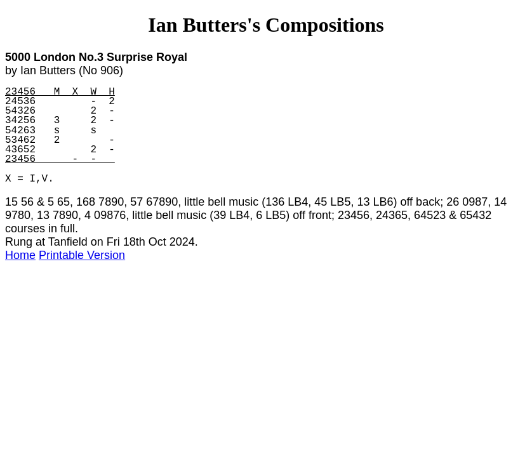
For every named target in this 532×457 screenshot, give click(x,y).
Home (20, 255)
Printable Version (82, 255)
